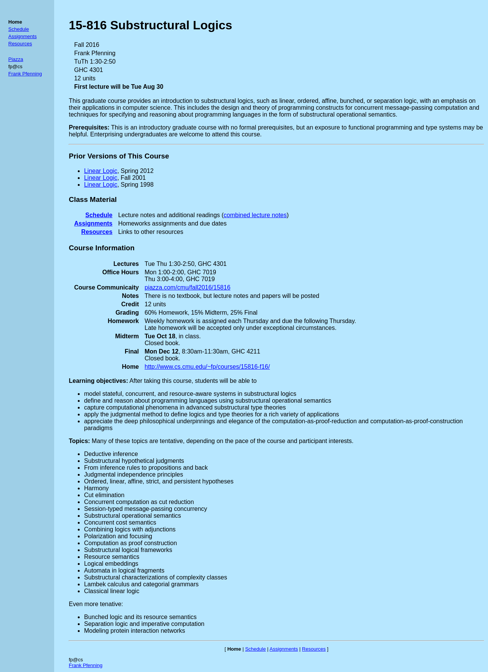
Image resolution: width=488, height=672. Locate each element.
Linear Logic (100, 171)
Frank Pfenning (25, 74)
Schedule (18, 29)
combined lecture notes (255, 215)
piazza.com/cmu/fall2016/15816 (187, 287)
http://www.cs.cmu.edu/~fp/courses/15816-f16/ (207, 366)
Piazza (15, 59)
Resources (20, 43)
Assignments (22, 36)
